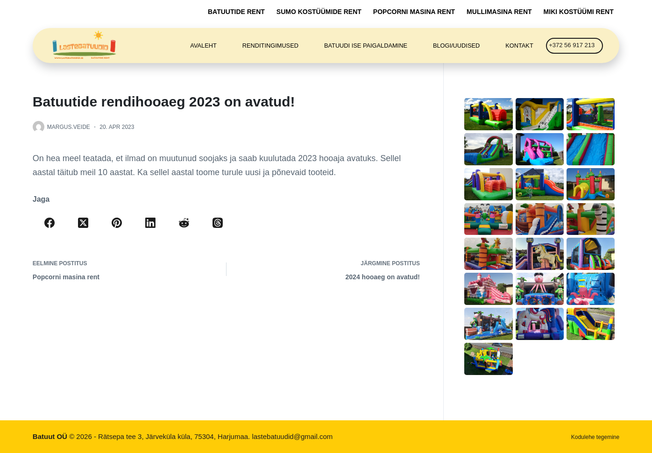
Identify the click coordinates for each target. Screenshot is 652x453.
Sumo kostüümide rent (318, 11)
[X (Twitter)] (83, 223)
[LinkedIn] (150, 223)
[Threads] (217, 223)
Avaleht (203, 45)
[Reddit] (184, 223)
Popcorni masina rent (414, 11)
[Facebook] (49, 223)
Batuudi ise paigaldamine (365, 45)
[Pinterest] (117, 223)
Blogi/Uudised (456, 45)
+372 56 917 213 (572, 45)
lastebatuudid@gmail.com (292, 436)
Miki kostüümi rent (579, 11)
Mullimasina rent (499, 11)
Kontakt (519, 45)
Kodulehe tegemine (595, 437)
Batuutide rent (236, 11)
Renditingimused (270, 45)
